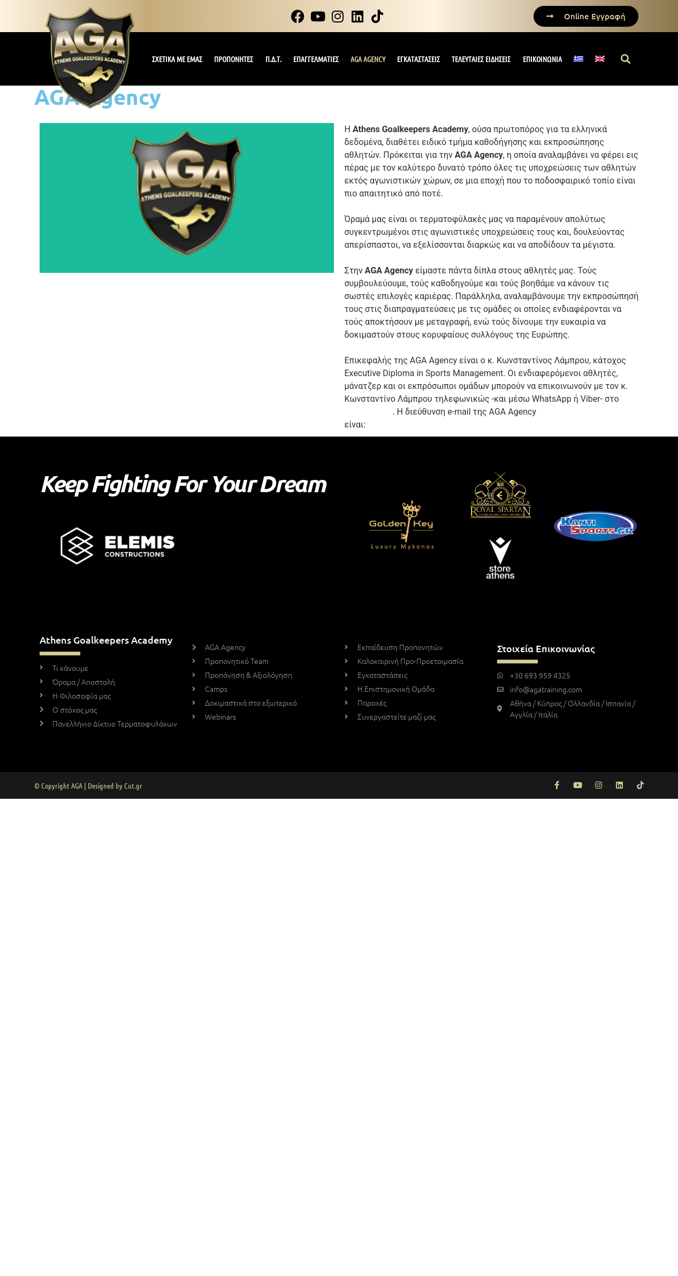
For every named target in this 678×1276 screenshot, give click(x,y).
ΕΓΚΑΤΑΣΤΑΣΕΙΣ (418, 59)
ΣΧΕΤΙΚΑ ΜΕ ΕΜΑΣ (177, 59)
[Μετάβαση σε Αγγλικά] (599, 59)
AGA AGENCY (368, 59)
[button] (625, 59)
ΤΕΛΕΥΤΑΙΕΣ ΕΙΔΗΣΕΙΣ (481, 59)
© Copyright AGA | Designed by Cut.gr (88, 785)
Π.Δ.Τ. (273, 59)
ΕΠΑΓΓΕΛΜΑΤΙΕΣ (316, 59)
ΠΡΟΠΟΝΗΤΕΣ (233, 59)
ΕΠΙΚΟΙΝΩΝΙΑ (542, 59)
